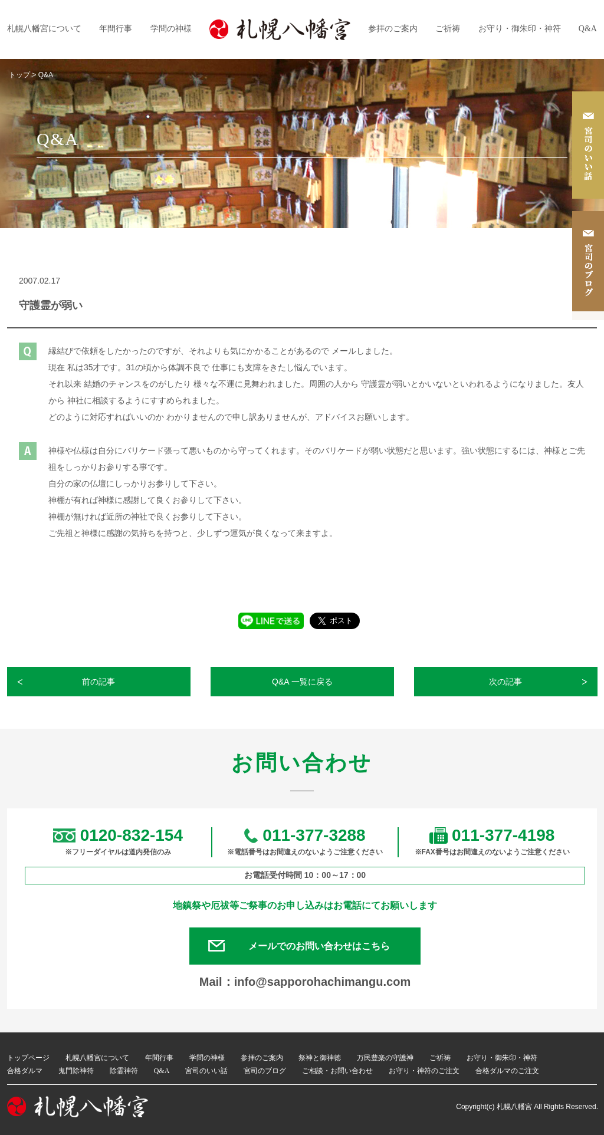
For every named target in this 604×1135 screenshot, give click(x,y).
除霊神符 (124, 1071)
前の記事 (99, 681)
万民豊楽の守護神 (385, 1058)
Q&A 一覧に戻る (302, 681)
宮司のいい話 (206, 1071)
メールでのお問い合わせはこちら (319, 946)
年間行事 (115, 28)
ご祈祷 (447, 28)
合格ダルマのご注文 (507, 1071)
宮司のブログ (265, 1071)
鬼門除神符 (76, 1071)
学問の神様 (171, 28)
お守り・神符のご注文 (424, 1071)
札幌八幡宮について (44, 28)
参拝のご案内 (393, 28)
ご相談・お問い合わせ (337, 1071)
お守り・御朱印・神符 (519, 28)
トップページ (28, 1058)
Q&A (588, 28)
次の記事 (506, 681)
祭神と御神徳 (319, 1058)
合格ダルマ (24, 1071)
